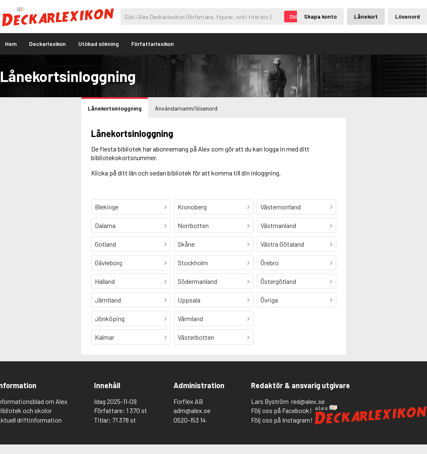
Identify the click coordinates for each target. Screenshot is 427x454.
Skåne (186, 244)
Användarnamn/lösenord (186, 108)
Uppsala (189, 300)
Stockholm (193, 263)
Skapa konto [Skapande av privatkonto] (320, 16)
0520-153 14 (190, 420)
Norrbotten (193, 225)
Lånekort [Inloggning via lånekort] (366, 16)
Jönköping (110, 318)
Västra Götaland (282, 244)
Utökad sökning (98, 43)
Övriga (269, 300)
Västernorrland (281, 207)
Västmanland (278, 225)
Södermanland (197, 281)
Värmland (190, 318)
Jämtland (108, 300)
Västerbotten (196, 337)
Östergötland (278, 281)
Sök (294, 16)
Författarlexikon (152, 43)
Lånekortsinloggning (115, 108)
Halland (105, 281)
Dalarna (105, 225)
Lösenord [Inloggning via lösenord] (407, 16)
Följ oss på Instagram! (282, 420)
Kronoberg (192, 207)
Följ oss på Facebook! (281, 410)
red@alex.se (308, 401)
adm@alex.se (192, 410)
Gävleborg (108, 263)
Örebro (270, 263)
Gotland (105, 244)
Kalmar (104, 337)
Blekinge (106, 207)
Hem (11, 43)
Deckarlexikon (47, 43)
